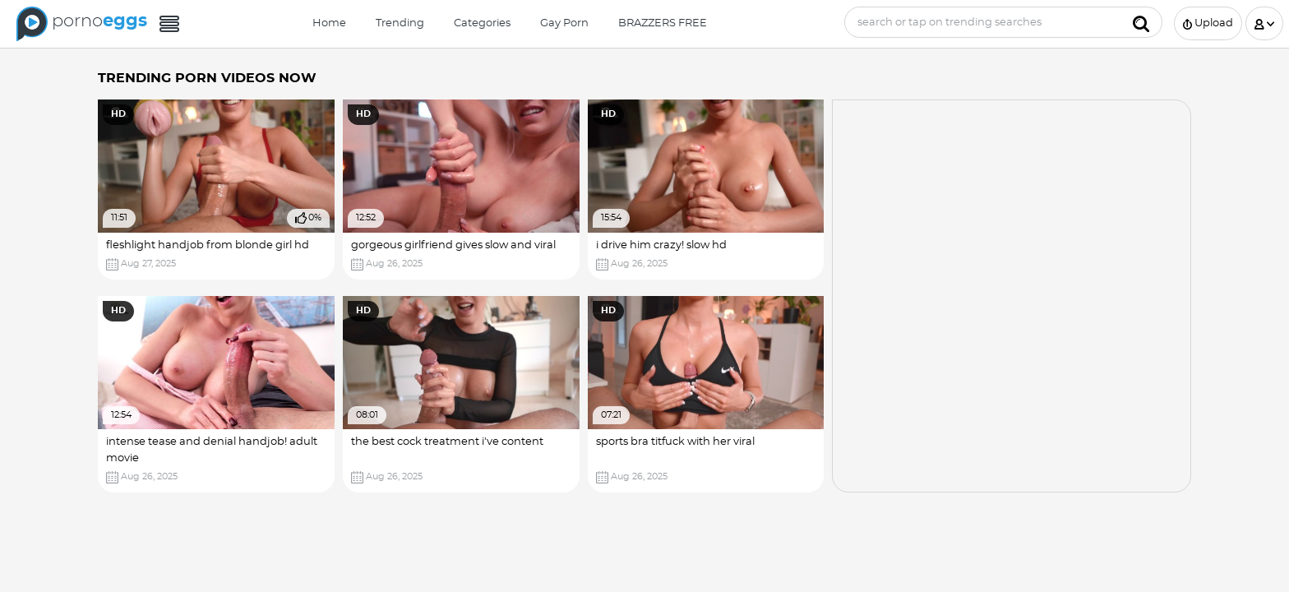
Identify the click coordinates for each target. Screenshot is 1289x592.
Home (329, 23)
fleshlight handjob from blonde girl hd (207, 245)
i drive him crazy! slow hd (661, 245)
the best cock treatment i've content (447, 442)
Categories (482, 23)
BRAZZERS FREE (662, 23)
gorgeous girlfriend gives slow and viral (453, 245)
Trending (400, 23)
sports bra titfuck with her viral (675, 442)
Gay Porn (564, 23)
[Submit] (1141, 22)
